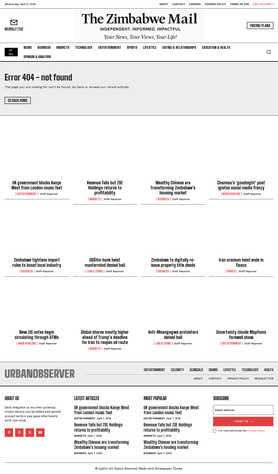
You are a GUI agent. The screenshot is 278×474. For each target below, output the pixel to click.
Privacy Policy (256, 430)
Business (163, 199)
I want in (243, 421)
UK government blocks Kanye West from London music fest (36, 185)
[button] (268, 51)
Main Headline (231, 193)
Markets (95, 199)
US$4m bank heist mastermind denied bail (105, 262)
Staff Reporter (49, 194)
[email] (243, 410)
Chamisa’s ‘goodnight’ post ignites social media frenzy (241, 185)
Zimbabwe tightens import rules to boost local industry (36, 262)
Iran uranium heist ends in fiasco (241, 262)
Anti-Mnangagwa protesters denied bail (173, 334)
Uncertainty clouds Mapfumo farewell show (241, 334)
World (231, 271)
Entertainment (27, 193)
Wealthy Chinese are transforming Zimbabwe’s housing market (173, 188)
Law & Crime (95, 271)
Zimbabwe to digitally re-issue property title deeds (173, 262)
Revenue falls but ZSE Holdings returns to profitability (105, 188)
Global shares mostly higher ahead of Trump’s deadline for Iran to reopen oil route (105, 337)
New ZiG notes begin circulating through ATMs (37, 334)
